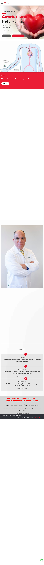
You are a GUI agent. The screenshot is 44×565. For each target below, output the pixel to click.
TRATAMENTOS (23, 417)
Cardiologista (24, 376)
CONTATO (31, 417)
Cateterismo (20, 388)
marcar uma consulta (10, 404)
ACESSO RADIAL (16, 417)
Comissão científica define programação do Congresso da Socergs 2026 (22, 360)
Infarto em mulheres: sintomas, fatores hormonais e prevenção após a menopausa (22, 372)
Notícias (19, 376)
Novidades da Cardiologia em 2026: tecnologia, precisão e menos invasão (22, 384)
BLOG (28, 417)
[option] (22, 22)
